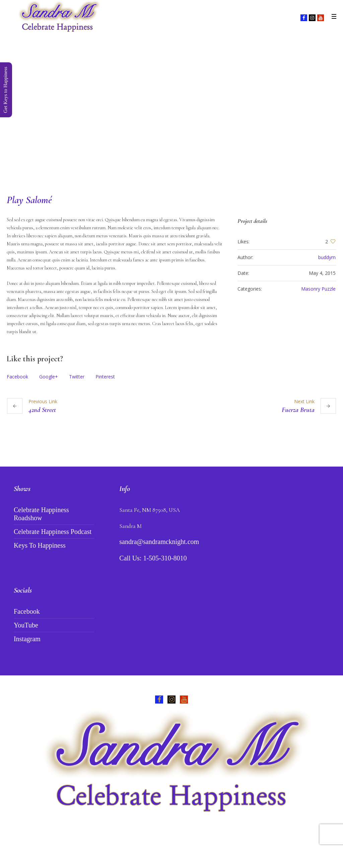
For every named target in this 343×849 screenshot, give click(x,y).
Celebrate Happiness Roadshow (41, 514)
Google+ (48, 376)
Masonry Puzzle (318, 289)
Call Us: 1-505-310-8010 (153, 558)
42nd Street (42, 410)
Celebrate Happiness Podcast (52, 531)
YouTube (26, 625)
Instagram (27, 639)
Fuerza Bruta (298, 410)
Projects (165, 143)
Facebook (17, 376)
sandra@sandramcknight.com (159, 541)
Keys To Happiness (40, 545)
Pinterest (105, 376)
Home (144, 143)
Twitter (76, 376)
